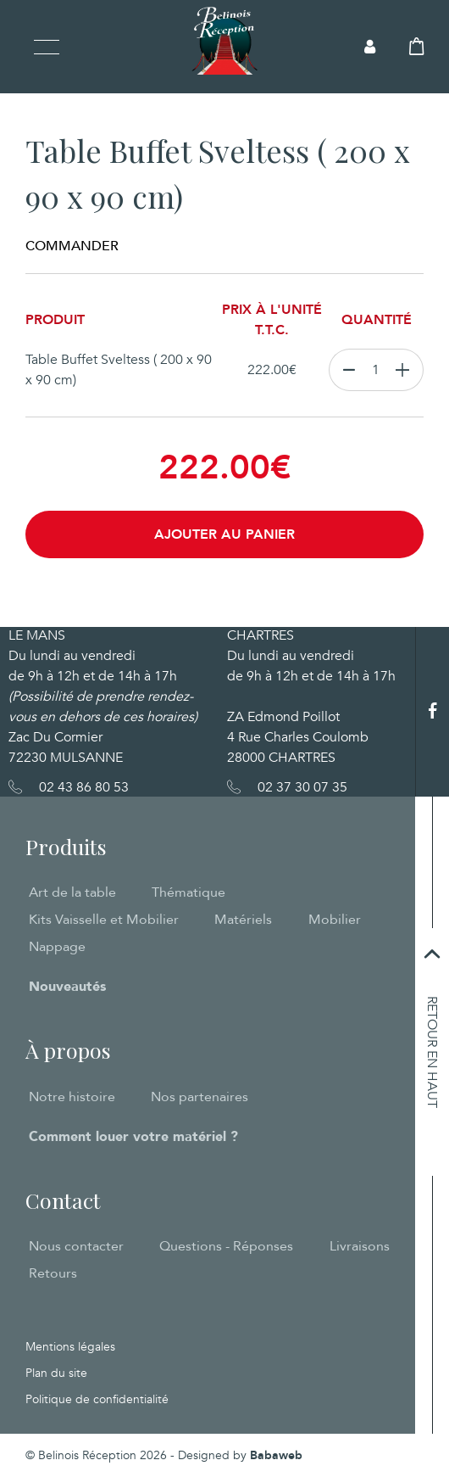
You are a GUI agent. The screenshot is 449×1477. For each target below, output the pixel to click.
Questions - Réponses (226, 1246)
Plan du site (56, 1373)
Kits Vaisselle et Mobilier (104, 919)
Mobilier (334, 919)
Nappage (57, 946)
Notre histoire (72, 1097)
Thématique (188, 892)
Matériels (243, 919)
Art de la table (72, 892)
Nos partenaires (199, 1097)
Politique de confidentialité (97, 1399)
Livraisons (360, 1246)
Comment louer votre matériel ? (133, 1136)
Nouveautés (67, 986)
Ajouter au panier (224, 534)
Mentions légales (70, 1347)
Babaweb (276, 1455)
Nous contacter (76, 1246)
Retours (53, 1273)
